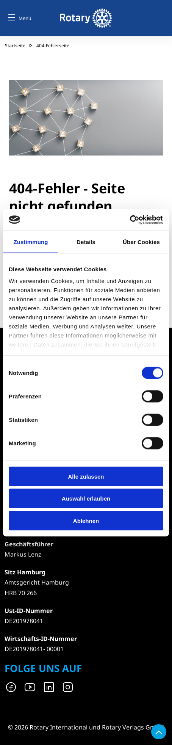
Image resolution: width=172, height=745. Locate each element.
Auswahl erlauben (86, 498)
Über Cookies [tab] (141, 242)
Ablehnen (86, 520)
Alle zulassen (86, 476)
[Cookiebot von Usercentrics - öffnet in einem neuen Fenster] (130, 220)
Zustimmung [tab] (31, 242)
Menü (19, 18)
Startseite (15, 45)
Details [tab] (86, 242)
